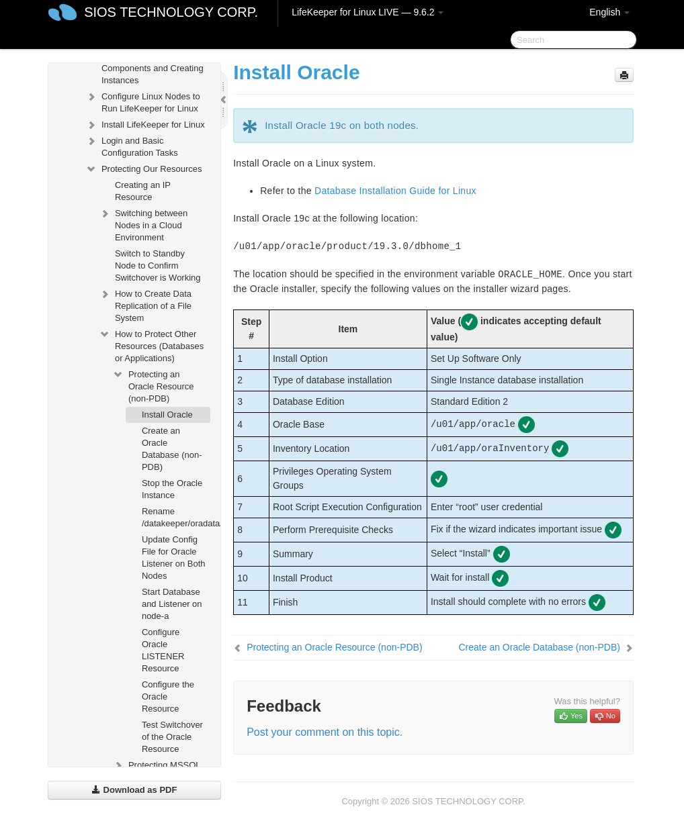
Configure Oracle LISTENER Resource (163, 650)
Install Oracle (167, 415)
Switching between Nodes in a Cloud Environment (143, 223)
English (609, 12)
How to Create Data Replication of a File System (145, 304)
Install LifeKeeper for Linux (145, 125)
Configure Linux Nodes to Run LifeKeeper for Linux (142, 101)
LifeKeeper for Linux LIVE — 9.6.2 (367, 12)
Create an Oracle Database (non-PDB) (172, 449)
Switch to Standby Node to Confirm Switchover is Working (158, 265)
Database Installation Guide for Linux (395, 190)
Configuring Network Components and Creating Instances (144, 66)
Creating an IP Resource (143, 191)
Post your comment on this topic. (324, 732)
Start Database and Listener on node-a (172, 604)
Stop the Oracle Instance (172, 489)
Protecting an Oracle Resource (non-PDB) (153, 385)
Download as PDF (134, 790)
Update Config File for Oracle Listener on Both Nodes (174, 557)
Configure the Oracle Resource (168, 696)
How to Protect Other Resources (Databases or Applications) (151, 344)
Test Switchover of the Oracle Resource (172, 737)
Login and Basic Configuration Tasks (131, 145)
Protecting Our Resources (143, 169)
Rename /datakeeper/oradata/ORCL (176, 517)
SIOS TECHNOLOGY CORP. (171, 12)
